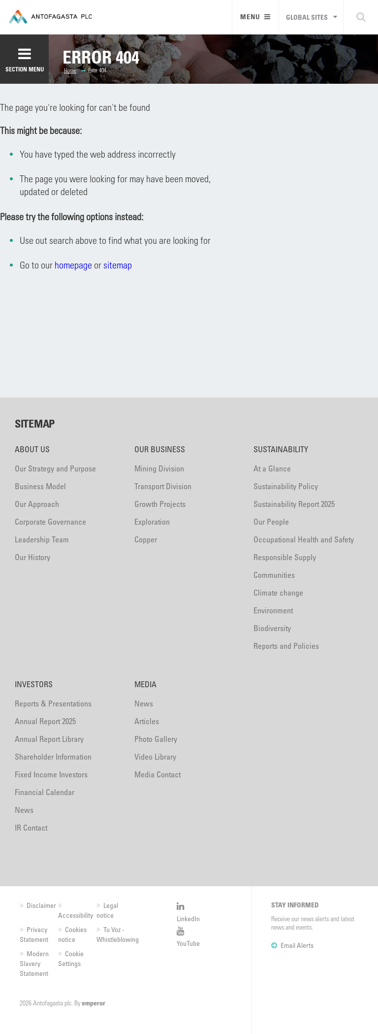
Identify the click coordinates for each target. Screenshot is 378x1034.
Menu (255, 16)
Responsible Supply (284, 557)
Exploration (152, 521)
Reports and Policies (286, 645)
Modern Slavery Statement (34, 963)
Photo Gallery (155, 738)
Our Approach (37, 504)
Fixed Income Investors (51, 774)
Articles (146, 721)
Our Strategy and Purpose (55, 468)
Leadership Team (42, 539)
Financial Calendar (44, 792)
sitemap (117, 264)
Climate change (278, 592)
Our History (32, 557)
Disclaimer (41, 905)
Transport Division (162, 486)
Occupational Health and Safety (303, 539)
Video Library (155, 756)
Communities (274, 574)
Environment (273, 610)
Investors (34, 684)
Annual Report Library (49, 738)
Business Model (40, 486)
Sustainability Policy (285, 486)
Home (70, 70)
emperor (93, 1003)
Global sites (307, 17)
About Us (32, 449)
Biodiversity (272, 628)
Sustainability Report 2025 (294, 504)
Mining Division (159, 468)
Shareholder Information (53, 756)
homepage (73, 264)
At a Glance (272, 468)
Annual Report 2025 (45, 721)
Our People (271, 521)
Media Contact (157, 774)
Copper (145, 539)
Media (145, 684)
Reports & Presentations (53, 703)
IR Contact (31, 827)
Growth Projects (160, 504)
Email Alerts (297, 945)
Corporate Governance (50, 521)
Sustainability (280, 449)
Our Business (159, 449)
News (24, 809)
